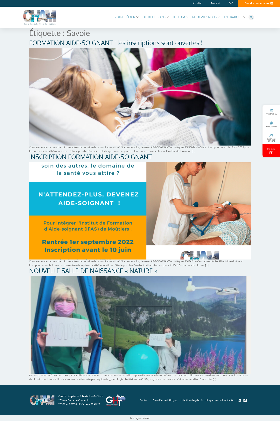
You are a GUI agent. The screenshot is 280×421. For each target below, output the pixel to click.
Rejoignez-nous (206, 17)
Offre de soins (156, 17)
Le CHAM (180, 17)
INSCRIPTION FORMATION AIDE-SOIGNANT (90, 157)
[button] (251, 17)
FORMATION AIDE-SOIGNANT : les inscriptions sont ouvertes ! (116, 43)
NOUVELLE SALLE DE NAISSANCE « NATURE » (93, 271)
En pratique (234, 17)
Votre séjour (126, 17)
